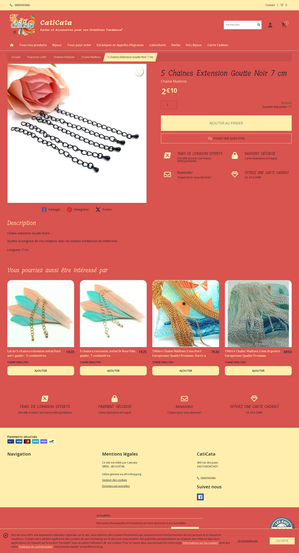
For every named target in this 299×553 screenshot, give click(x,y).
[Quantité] (169, 105)
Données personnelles (116, 486)
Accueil (16, 57)
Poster (103, 209)
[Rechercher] (259, 25)
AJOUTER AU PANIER (226, 123)
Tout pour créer (37, 57)
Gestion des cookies (114, 480)
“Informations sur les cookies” (200, 543)
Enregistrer (78, 209)
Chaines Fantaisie (64, 57)
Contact (270, 5)
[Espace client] (270, 25)
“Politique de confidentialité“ (36, 546)
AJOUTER (40, 371)
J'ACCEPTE (282, 541)
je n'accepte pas (248, 541)
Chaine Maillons (91, 57)
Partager (51, 209)
